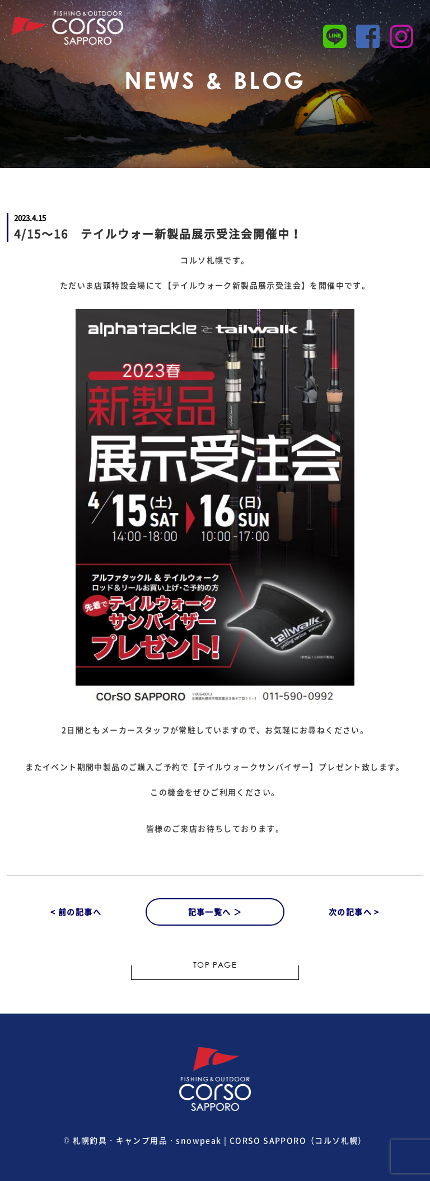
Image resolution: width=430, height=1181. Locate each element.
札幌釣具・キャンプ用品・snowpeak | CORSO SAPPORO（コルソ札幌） (220, 1140)
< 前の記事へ (75, 911)
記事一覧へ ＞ (215, 911)
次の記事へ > (354, 911)
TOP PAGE (215, 966)
